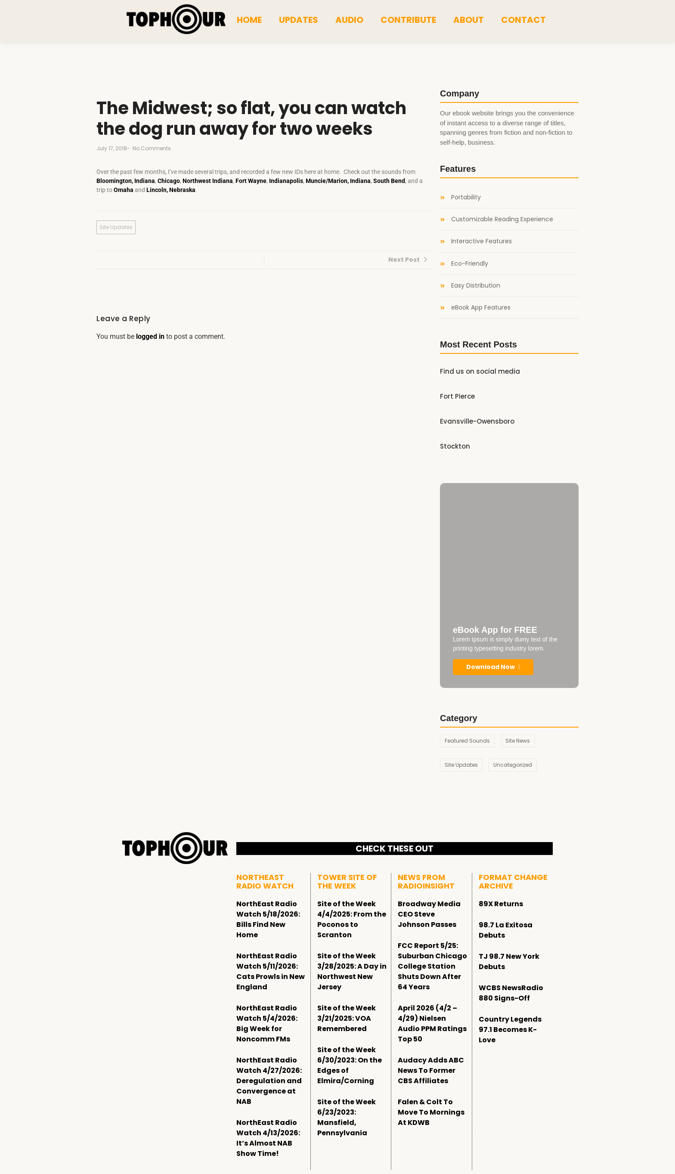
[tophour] (176, 19)
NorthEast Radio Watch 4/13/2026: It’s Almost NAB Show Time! (268, 1138)
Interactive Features (481, 241)
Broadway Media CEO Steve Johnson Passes (429, 914)
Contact (523, 20)
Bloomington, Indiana (125, 180)
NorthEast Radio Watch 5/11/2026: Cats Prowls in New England (270, 971)
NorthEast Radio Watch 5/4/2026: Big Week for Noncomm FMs (266, 1023)
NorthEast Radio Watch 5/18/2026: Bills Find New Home (268, 919)
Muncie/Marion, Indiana (338, 180)
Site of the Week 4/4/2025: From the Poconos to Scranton (351, 919)
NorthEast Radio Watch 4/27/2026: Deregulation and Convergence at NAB (269, 1080)
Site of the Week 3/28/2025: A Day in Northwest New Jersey (352, 971)
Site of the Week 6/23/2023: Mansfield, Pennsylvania (346, 1117)
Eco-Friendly (469, 263)
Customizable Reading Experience (502, 219)
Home (249, 20)
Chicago (169, 180)
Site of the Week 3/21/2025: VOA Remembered (346, 1018)
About (468, 20)
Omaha (123, 189)
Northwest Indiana (208, 180)
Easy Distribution (475, 285)
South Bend (389, 180)
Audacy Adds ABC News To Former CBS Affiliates (431, 1070)
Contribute (408, 20)
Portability (466, 197)
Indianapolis (286, 180)
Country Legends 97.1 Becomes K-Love (510, 1029)
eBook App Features (481, 307)
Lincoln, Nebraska (170, 189)
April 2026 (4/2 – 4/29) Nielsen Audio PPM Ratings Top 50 (432, 1023)
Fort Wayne (250, 180)
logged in (150, 336)
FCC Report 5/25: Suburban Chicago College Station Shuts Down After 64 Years (432, 966)
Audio (349, 20)
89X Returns (501, 904)
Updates (298, 20)
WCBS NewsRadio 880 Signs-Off (511, 993)
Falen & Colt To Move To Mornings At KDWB (431, 1112)
